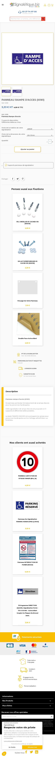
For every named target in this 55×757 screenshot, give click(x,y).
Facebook (26, 752)
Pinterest (23, 179)
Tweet (18, 179)
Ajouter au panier (27, 149)
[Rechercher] (27, 19)
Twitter (31, 752)
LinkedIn (36, 752)
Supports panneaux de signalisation (21, 165)
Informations (7, 696)
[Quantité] (49, 141)
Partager (13, 179)
